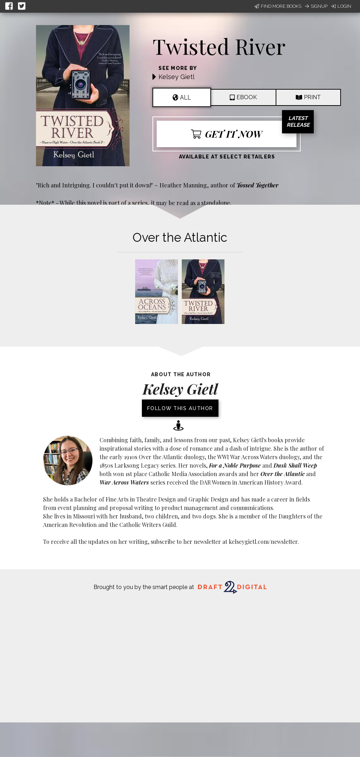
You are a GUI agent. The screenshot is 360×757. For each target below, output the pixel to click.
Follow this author (180, 408)
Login (341, 6)
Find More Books (277, 6)
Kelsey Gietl (176, 76)
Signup (316, 6)
